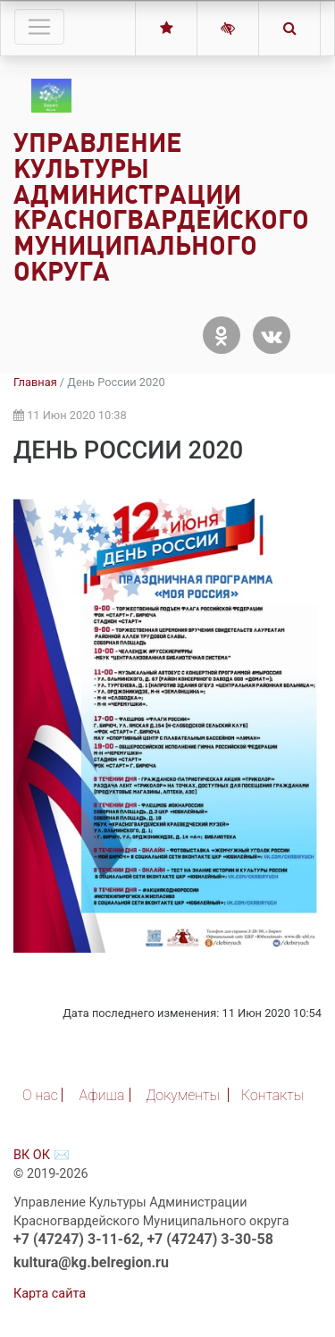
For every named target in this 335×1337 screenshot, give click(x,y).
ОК (41, 1155)
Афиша (102, 1095)
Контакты (272, 1095)
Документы (183, 1095)
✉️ (62, 1155)
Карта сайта (49, 1293)
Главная (35, 382)
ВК (21, 1155)
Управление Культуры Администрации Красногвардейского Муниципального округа (161, 207)
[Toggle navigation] (39, 27)
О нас (40, 1095)
